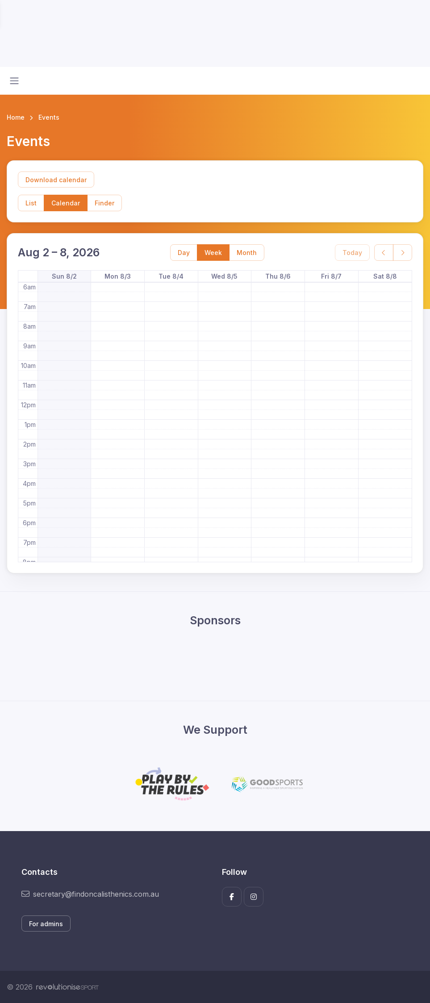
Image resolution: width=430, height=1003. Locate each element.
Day (184, 252)
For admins (46, 924)
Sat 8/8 (385, 276)
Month (247, 252)
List (31, 203)
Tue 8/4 (171, 276)
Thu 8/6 (278, 276)
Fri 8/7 (331, 276)
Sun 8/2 (64, 276)
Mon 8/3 (117, 276)
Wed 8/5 (224, 276)
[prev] (383, 252)
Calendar (65, 203)
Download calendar (56, 180)
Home (16, 117)
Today (352, 252)
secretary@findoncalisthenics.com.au (90, 894)
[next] (402, 252)
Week (213, 252)
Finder (104, 203)
